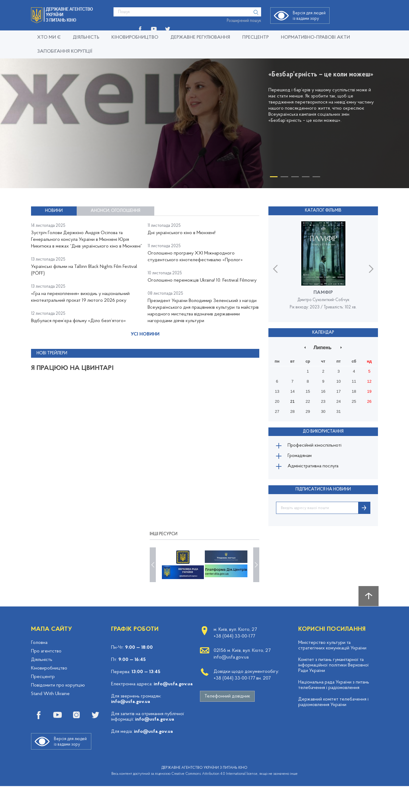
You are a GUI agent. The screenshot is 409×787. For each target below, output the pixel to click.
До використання (323, 431)
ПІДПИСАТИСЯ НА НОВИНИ (323, 490)
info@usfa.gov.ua (173, 685)
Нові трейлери (52, 358)
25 (354, 401)
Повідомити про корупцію (58, 686)
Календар (323, 332)
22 (308, 401)
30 (323, 411)
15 (308, 391)
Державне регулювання (200, 37)
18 (354, 391)
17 (338, 391)
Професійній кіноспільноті (315, 445)
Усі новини (145, 339)
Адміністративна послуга (314, 467)
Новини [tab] (54, 211)
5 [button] (316, 177)
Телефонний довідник (227, 697)
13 (277, 391)
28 (292, 411)
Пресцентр (255, 37)
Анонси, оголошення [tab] (115, 211)
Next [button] (371, 268)
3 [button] (295, 177)
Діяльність (86, 37)
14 (292, 391)
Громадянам (300, 456)
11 (354, 381)
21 (292, 401)
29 (308, 411)
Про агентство (46, 652)
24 (338, 401)
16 (323, 391)
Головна (39, 643)
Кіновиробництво (134, 37)
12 (369, 381)
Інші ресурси (163, 535)
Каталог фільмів (323, 210)
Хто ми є (49, 37)
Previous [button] (275, 268)
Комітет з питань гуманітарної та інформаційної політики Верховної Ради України (333, 666)
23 (323, 401)
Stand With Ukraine (50, 694)
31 (338, 411)
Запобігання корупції (64, 51)
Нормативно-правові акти (315, 37)
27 (277, 411)
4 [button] (305, 177)
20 (277, 401)
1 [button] (274, 177)
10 (338, 381)
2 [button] (284, 177)
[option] (204, 123)
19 (369, 391)
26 (369, 401)
